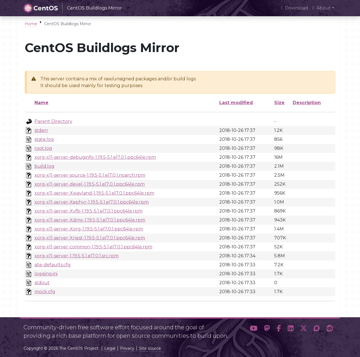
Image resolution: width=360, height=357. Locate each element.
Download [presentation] (294, 8)
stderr (41, 130)
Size (279, 102)
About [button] (322, 8)
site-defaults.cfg (52, 264)
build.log (44, 166)
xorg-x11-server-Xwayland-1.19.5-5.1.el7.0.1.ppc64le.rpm (94, 193)
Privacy (127, 348)
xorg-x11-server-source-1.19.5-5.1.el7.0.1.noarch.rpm (89, 175)
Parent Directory (53, 121)
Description (307, 102)
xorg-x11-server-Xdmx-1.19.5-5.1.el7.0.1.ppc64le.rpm (89, 220)
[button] (253, 329)
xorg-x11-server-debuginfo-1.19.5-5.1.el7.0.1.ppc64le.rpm (95, 157)
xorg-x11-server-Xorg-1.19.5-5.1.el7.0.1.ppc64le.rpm (88, 229)
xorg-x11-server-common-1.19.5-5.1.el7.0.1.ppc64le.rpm (93, 246)
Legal (109, 348)
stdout (42, 282)
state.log (44, 139)
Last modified (236, 102)
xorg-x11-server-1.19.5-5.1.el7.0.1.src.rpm (76, 255)
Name (41, 102)
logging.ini (45, 273)
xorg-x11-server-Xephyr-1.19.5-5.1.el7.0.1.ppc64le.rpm (91, 202)
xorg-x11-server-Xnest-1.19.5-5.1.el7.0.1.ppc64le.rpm (89, 238)
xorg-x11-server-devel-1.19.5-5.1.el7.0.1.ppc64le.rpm (89, 184)
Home (31, 23)
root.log (43, 148)
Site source (150, 348)
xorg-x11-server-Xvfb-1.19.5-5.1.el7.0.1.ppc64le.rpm (88, 211)
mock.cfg (44, 291)
